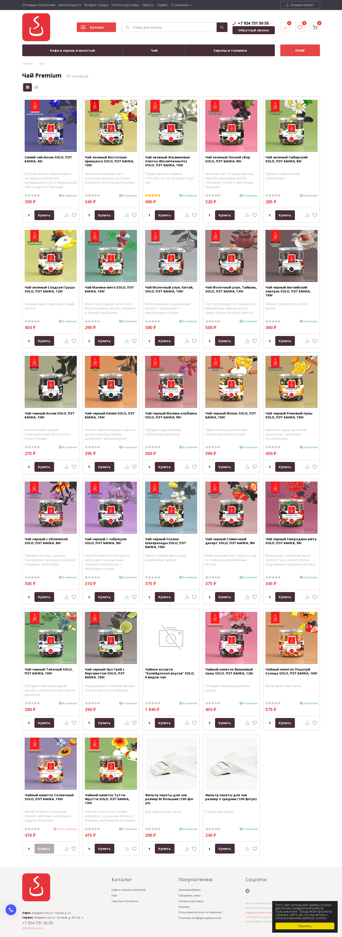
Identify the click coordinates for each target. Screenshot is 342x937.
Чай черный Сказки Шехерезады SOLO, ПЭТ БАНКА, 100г (165, 543)
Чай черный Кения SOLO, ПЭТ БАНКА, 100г (110, 415)
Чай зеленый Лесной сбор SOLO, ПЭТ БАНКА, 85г (227, 159)
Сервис (162, 5)
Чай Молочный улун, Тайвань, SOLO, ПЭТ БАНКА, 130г (231, 289)
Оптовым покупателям (38, 5)
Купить (44, 215)
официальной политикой (262, 912)
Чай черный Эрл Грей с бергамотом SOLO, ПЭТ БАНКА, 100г (105, 673)
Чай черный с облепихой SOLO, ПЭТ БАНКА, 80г (46, 541)
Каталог (92, 28)
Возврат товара (96, 5)
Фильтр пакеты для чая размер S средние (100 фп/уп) (231, 797)
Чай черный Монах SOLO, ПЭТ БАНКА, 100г (230, 415)
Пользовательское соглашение (200, 912)
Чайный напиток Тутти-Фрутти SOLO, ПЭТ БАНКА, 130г (107, 799)
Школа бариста (69, 5)
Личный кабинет (300, 5)
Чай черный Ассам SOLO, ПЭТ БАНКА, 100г (50, 415)
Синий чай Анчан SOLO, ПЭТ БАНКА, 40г (48, 159)
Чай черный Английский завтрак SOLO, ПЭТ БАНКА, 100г (288, 291)
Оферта (148, 5)
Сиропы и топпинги (230, 50)
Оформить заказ (189, 895)
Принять (305, 926)
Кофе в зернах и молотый (72, 50)
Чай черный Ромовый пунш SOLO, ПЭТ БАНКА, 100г (288, 415)
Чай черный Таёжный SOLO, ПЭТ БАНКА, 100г (49, 671)
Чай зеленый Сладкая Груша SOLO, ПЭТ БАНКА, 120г (50, 289)
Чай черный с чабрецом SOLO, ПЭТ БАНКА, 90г (106, 541)
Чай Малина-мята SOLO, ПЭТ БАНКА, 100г (109, 289)
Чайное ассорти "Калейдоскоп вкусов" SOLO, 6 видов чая (170, 673)
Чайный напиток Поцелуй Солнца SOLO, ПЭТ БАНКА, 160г (291, 671)
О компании (179, 5)
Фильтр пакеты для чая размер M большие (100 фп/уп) (169, 799)
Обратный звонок (253, 30)
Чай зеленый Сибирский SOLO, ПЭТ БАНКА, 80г (286, 159)
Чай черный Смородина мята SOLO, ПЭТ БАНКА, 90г (290, 541)
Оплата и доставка (125, 5)
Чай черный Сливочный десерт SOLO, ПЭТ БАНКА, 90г (230, 541)
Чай (154, 50)
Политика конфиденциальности (199, 918)
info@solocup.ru (33, 928)
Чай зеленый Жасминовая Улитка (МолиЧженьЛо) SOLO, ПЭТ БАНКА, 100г (167, 161)
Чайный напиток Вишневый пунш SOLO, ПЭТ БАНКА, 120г (229, 671)
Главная (27, 63)
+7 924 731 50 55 (253, 23)
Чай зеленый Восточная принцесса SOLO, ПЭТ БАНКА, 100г (109, 161)
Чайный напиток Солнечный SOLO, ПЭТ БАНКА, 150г (49, 797)
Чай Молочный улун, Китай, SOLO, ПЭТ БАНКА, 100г (169, 289)
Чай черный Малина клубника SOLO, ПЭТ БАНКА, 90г (171, 415)
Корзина (184, 907)
